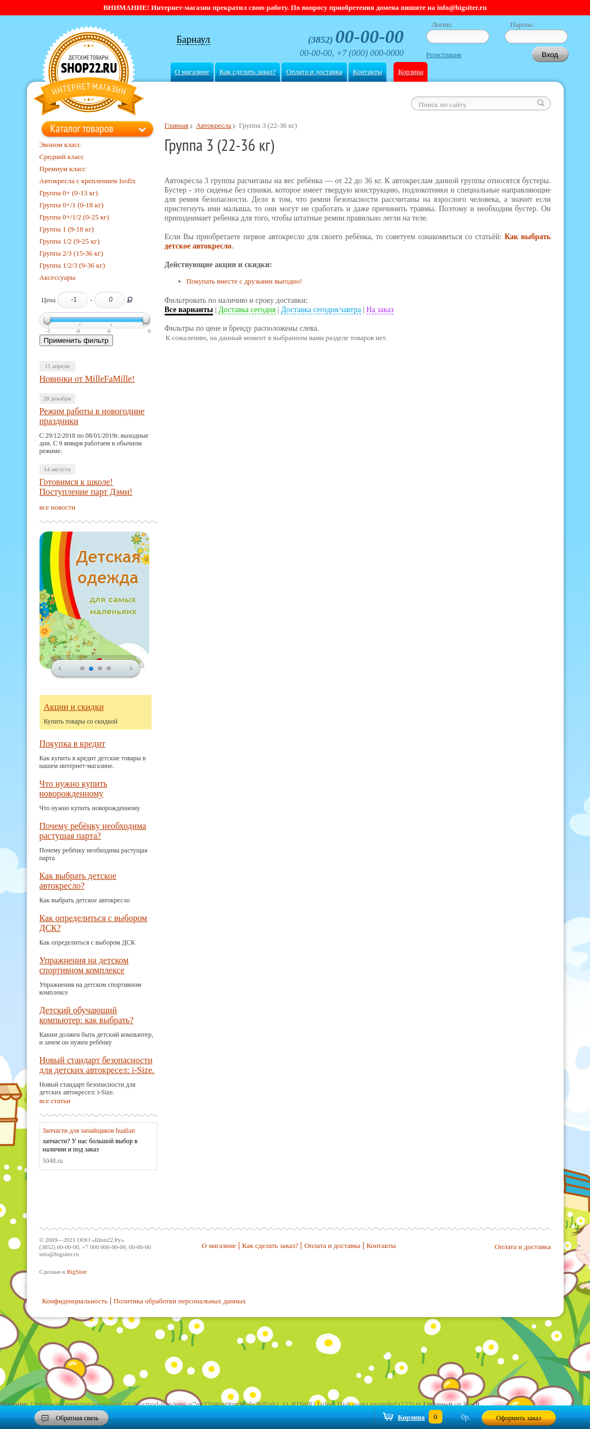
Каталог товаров (82, 128)
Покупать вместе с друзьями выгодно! (244, 281)
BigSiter (77, 1271)
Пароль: (522, 24)
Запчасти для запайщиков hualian (89, 1130)
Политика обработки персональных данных (180, 1301)
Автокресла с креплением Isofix (88, 181)
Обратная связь (77, 1418)
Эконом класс (60, 144)
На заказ (380, 310)
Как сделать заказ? (248, 71)
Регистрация (444, 55)
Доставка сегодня (247, 310)
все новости (58, 507)
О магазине (192, 71)
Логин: (442, 24)
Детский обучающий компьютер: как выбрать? (87, 1015)
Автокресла (213, 125)
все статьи (55, 1101)
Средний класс (62, 156)
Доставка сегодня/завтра (321, 310)
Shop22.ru (88, 72)
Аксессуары (58, 277)
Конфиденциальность (75, 1301)
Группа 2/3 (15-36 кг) (71, 253)
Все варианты (189, 310)
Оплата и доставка (314, 71)
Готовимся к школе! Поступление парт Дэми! (86, 486)
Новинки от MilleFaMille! (87, 378)
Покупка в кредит (72, 743)
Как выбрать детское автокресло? (78, 880)
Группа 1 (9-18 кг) (67, 229)
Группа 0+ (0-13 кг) (69, 193)
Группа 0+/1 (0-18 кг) (72, 205)
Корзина (410, 71)
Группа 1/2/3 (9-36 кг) (72, 265)
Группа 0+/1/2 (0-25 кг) (74, 217)
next (131, 669)
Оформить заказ (518, 1418)
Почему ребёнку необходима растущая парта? (93, 830)
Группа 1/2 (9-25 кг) (70, 241)
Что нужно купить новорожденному (74, 788)
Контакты (368, 71)
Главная (177, 125)
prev (60, 669)
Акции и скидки (74, 706)
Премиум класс (63, 169)
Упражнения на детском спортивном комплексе (84, 965)
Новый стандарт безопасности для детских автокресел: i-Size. (97, 1065)
